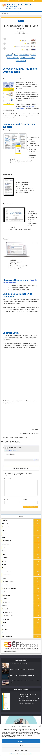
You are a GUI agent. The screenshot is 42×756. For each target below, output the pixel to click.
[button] (39, 726)
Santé (3, 626)
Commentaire (8, 478)
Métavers (4, 605)
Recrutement (5, 619)
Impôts (4, 591)
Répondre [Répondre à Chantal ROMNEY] (35, 460)
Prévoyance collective (7, 612)
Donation (4, 551)
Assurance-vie (6, 527)
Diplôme (4, 547)
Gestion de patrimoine (7, 581)
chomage (4, 533)
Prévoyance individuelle (8, 615)
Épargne (4, 568)
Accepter (21, 741)
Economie (4, 557)
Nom (6, 499)
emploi (4, 561)
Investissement (6, 595)
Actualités (21, 20)
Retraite (4, 622)
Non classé (5, 609)
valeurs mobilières (21, 60)
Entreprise (4, 564)
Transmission (5, 632)
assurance (9, 54)
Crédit (3, 537)
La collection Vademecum (31, 0)
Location (4, 598)
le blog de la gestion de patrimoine (18, 5)
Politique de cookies (14, 753)
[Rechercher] (18, 13)
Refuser (21, 745)
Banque (4, 530)
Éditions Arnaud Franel (13, 0)
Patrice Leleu (24, 663)
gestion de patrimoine (12, 57)
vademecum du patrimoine (28, 57)
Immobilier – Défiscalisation (9, 588)
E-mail (25, 499)
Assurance (5, 523)
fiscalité (33, 54)
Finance (4, 578)
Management (5, 602)
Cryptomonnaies (6, 540)
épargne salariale (24, 54)
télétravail (4, 629)
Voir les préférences (21, 750)
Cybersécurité (5, 544)
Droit (3, 554)
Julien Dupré (31, 669)
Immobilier (5, 585)
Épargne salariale (6, 574)
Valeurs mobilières (7, 636)
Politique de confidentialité (25, 753)
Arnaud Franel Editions (21, 34)
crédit (15, 54)
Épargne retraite (6, 571)
